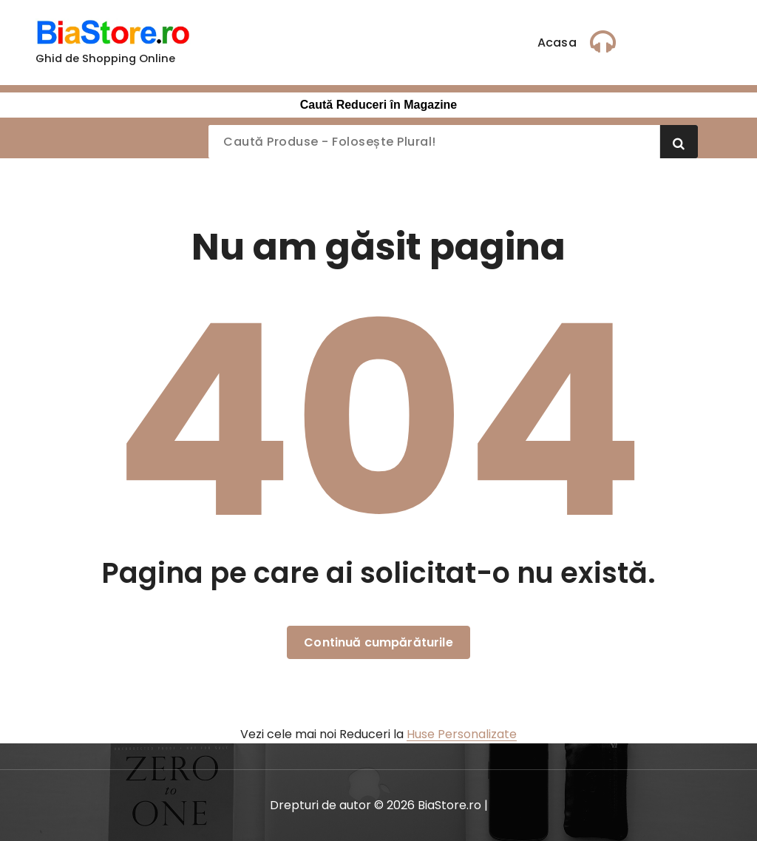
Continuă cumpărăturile (378, 642)
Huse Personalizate (462, 734)
